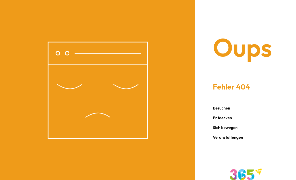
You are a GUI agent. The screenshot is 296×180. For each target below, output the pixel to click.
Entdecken (222, 117)
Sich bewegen (225, 127)
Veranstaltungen (228, 137)
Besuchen (221, 108)
